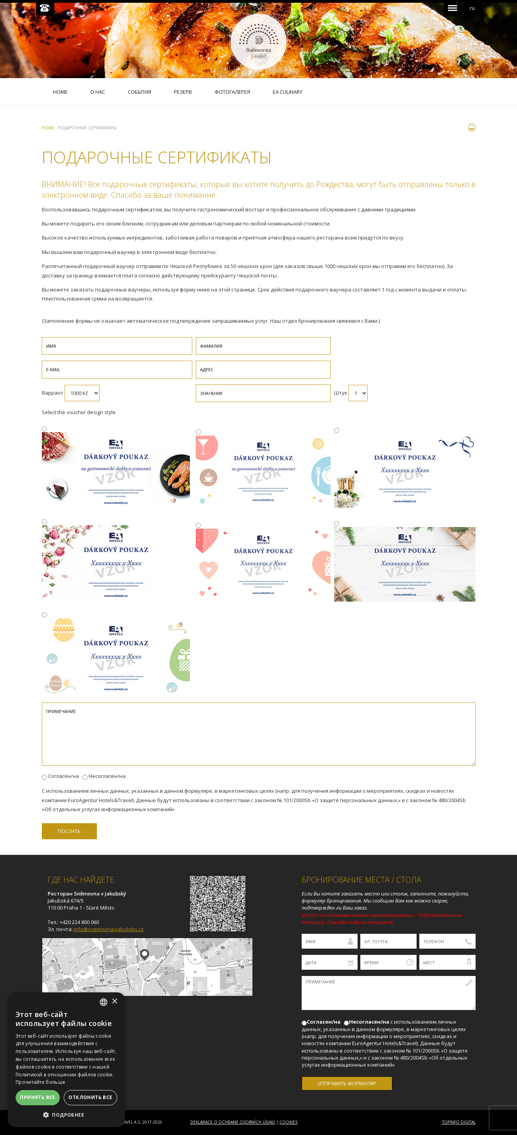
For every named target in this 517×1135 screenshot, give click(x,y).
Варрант (52, 392)
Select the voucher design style (79, 412)
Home (48, 127)
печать (472, 127)
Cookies (288, 1122)
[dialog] (66, 1059)
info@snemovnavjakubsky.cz (109, 929)
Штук (340, 392)
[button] (66, 1114)
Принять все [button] (37, 1097)
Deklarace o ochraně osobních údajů (232, 1122)
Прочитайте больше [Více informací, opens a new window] (40, 1082)
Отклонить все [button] (90, 1097)
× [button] (114, 1002)
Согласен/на (63, 775)
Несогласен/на (107, 775)
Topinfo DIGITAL (459, 1122)
